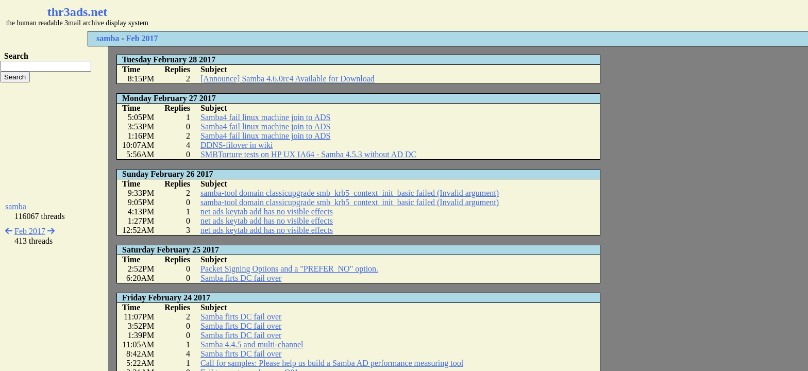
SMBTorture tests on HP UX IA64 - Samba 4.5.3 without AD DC (308, 154)
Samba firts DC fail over (240, 278)
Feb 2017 (142, 38)
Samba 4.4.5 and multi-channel (252, 344)
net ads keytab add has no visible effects (266, 211)
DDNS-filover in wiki (236, 145)
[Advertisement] (307, 15)
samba (107, 38)
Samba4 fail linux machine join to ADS (265, 117)
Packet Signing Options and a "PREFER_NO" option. (289, 268)
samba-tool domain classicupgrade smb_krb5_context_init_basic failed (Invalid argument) (349, 193)
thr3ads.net (77, 12)
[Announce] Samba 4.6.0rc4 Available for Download (287, 78)
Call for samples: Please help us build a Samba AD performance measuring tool (331, 363)
